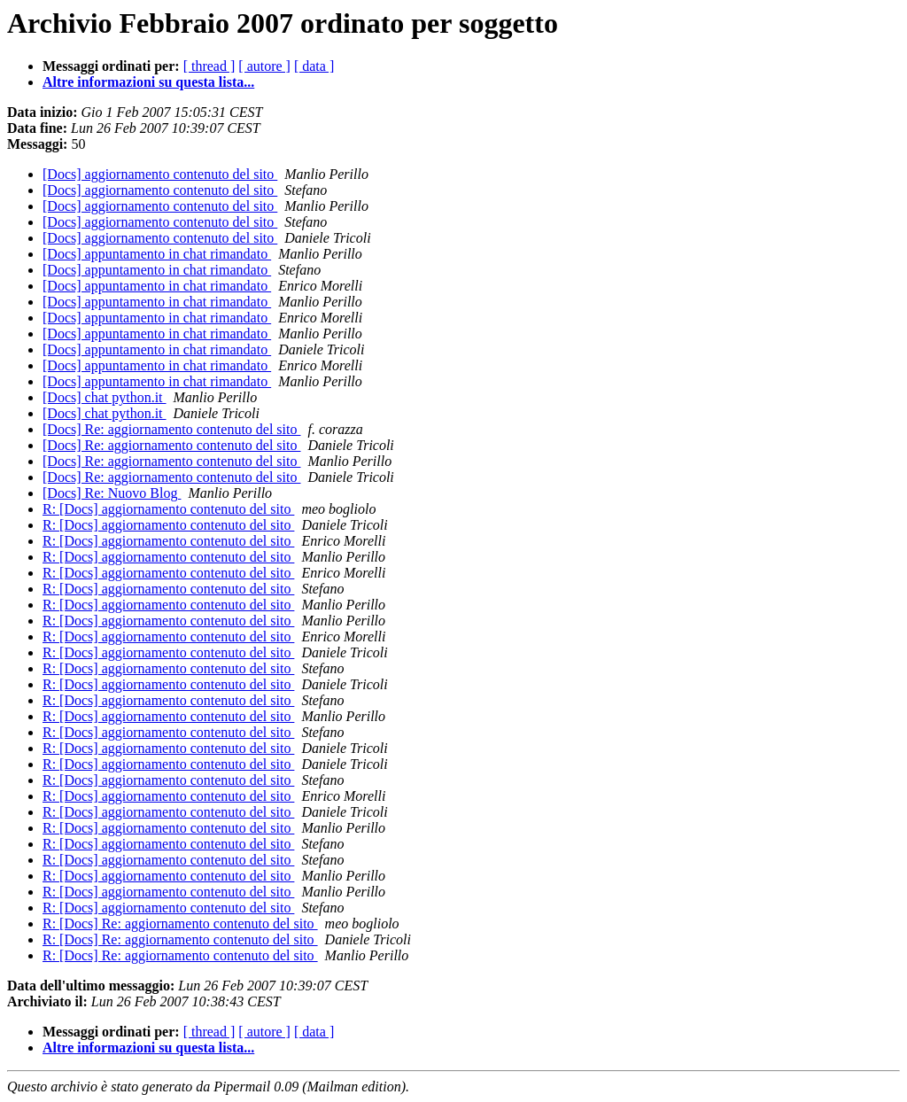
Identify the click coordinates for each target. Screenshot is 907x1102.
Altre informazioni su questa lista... (148, 81)
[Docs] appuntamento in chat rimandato (157, 253)
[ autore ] (264, 66)
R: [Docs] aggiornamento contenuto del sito (168, 508)
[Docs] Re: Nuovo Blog (112, 493)
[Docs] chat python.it (105, 397)
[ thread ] (209, 66)
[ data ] (314, 66)
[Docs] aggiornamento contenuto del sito (160, 174)
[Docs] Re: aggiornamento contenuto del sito (171, 429)
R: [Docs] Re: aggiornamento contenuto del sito (180, 923)
